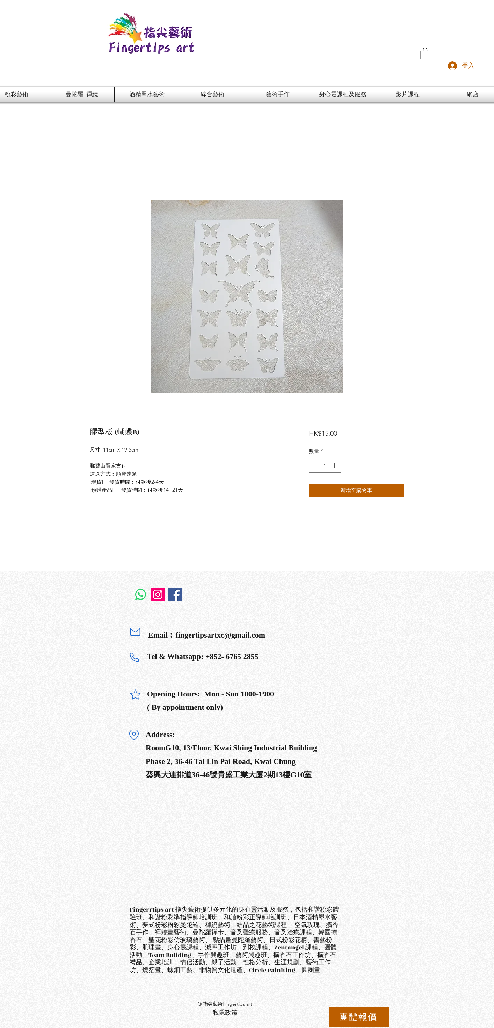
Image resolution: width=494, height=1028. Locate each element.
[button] (425, 53)
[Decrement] (314, 465)
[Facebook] (175, 594)
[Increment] (335, 465)
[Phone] (134, 657)
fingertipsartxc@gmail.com (220, 635)
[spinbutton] (324, 465)
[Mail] (135, 631)
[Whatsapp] (140, 594)
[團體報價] (359, 1017)
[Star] (135, 694)
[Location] (134, 735)
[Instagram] (158, 594)
